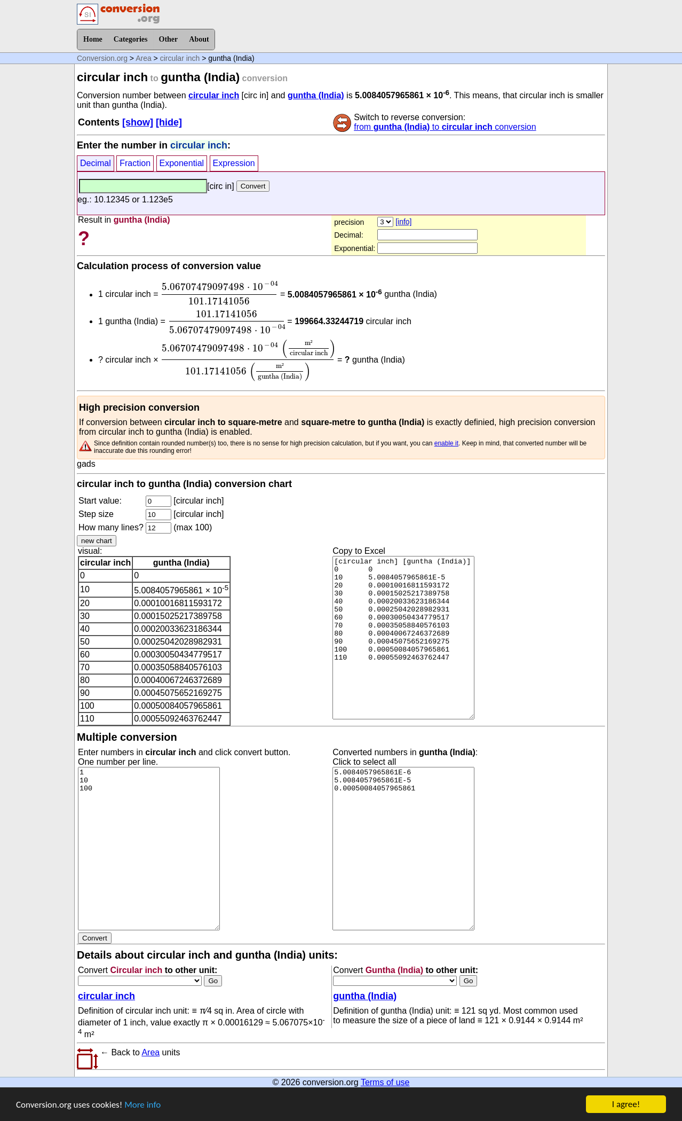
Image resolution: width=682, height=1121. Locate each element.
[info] (403, 221)
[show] (137, 122)
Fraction (135, 163)
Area (144, 58)
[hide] (169, 122)
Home (92, 39)
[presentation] (219, 292)
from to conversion (445, 126)
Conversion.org (102, 58)
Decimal (95, 163)
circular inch (180, 58)
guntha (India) (316, 95)
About (199, 39)
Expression (234, 163)
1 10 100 (149, 848)
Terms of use (385, 1082)
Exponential (182, 163)
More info (142, 1106)
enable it (446, 443)
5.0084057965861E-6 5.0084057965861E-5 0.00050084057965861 (403, 848)
